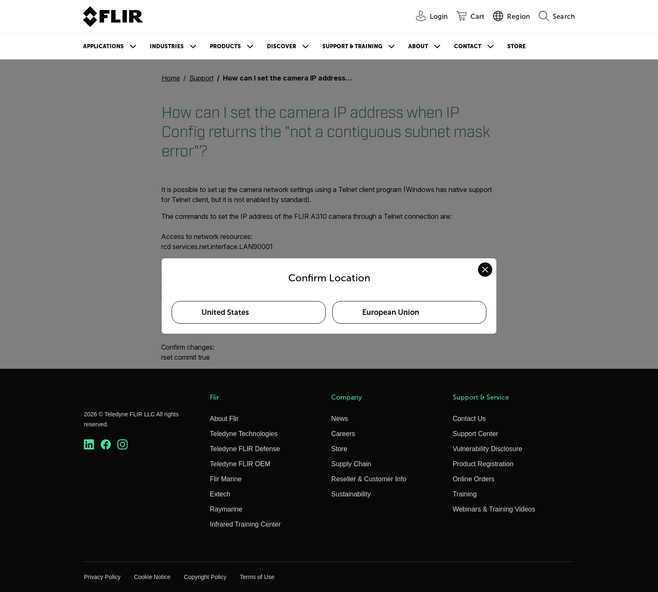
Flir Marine (226, 479)
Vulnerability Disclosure (487, 448)
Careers (343, 433)
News (339, 418)
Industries (167, 46)
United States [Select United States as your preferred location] (225, 312)
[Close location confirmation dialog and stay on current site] (485, 269)
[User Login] (427, 16)
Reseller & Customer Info (368, 479)
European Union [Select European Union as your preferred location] (390, 312)
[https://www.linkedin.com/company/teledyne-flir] (89, 444)
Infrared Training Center (245, 524)
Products (225, 46)
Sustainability (351, 494)
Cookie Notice (152, 577)
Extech (220, 494)
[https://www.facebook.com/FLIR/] (106, 444)
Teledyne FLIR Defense (245, 448)
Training (465, 494)
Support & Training (352, 46)
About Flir (224, 418)
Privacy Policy (102, 577)
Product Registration (483, 463)
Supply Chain (351, 463)
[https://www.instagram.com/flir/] (123, 444)
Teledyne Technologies (244, 433)
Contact (467, 46)
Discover (281, 46)
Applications (103, 46)
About (418, 46)
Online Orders (474, 479)
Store (516, 46)
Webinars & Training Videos (494, 509)
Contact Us (469, 418)
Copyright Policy (205, 577)
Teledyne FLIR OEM (240, 463)
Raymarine (226, 509)
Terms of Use (257, 577)
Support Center (476, 433)
